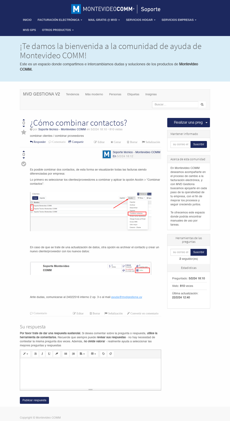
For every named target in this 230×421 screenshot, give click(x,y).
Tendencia (72, 94)
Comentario (58, 141)
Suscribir (198, 144)
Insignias (151, 94)
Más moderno (94, 94)
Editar (100, 142)
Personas (115, 94)
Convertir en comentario (144, 313)
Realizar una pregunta (188, 122)
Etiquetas (133, 94)
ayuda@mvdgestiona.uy (126, 297)
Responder (39, 141)
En (114, 156)
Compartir (77, 141)
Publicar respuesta (34, 400)
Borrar (133, 142)
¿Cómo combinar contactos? (78, 122)
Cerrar (117, 142)
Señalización (152, 142)
